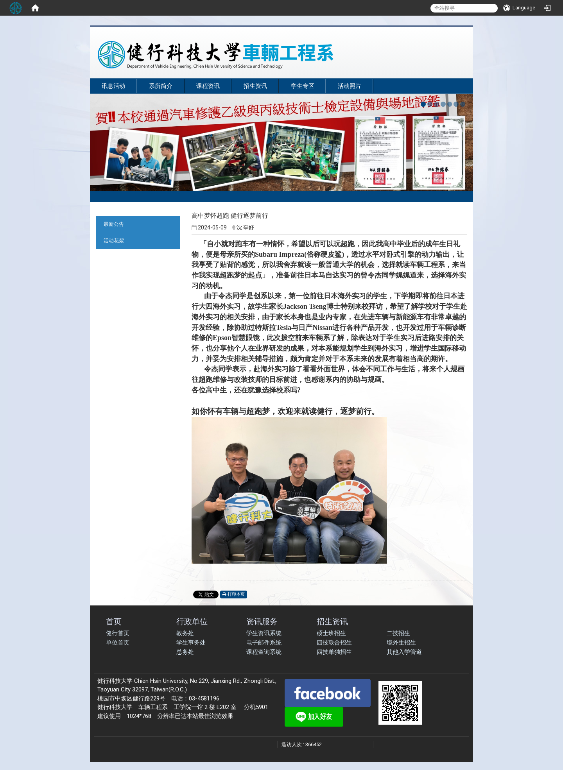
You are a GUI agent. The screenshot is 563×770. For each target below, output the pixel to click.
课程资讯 (208, 86)
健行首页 (117, 633)
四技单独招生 (334, 651)
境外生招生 (401, 642)
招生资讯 (255, 86)
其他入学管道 (404, 651)
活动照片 (349, 86)
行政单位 (192, 621)
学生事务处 (191, 642)
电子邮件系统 (264, 642)
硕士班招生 (331, 633)
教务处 (185, 633)
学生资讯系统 (264, 633)
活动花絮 (114, 241)
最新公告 (114, 224)
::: (461, 75)
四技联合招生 (334, 642)
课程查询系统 (264, 651)
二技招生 (398, 633)
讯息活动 (113, 86)
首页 (114, 621)
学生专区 (302, 86)
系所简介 (160, 86)
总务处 (185, 651)
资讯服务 (262, 621)
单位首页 (117, 642)
